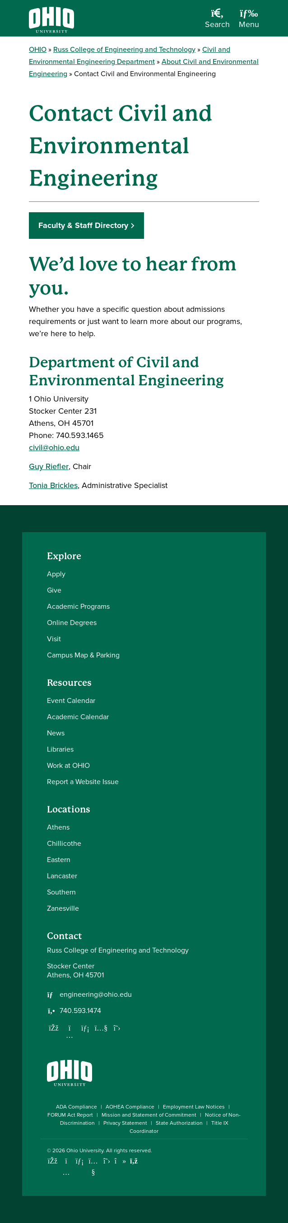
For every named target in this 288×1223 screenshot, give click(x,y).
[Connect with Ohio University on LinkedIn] (79, 1161)
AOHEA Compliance (130, 1107)
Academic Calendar (78, 717)
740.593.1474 (80, 1010)
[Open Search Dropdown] (217, 22)
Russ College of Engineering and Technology (124, 49)
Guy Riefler (49, 466)
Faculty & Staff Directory (83, 225)
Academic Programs (78, 606)
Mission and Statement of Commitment (149, 1115)
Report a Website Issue (83, 781)
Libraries (60, 749)
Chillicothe (64, 843)
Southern (61, 892)
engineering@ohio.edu (96, 994)
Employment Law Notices (194, 1107)
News (56, 733)
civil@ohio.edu (54, 447)
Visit (54, 639)
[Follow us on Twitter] (117, 1028)
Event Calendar (71, 700)
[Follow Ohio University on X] (106, 1161)
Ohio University (84, 1150)
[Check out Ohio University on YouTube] (93, 1167)
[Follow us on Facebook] (53, 1028)
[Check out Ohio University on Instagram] (66, 1172)
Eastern (58, 859)
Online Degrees (72, 622)
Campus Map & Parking (83, 655)
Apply (56, 574)
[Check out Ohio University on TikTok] (120, 1161)
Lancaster (62, 876)
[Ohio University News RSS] (133, 1161)
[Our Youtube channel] (101, 1028)
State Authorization (179, 1123)
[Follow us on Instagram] (69, 1035)
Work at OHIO (68, 765)
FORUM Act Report (70, 1115)
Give (54, 590)
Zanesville (63, 908)
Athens (58, 827)
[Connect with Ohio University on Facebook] (52, 1161)
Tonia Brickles (53, 485)
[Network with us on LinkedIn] (85, 1028)
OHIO (37, 49)
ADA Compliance (76, 1107)
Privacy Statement (125, 1123)
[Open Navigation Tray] (249, 22)
